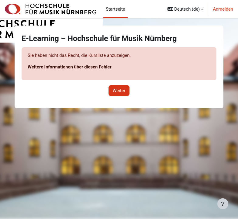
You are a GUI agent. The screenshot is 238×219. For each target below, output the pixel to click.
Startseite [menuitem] (115, 9)
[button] (186, 9)
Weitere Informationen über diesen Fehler (70, 67)
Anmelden (223, 9)
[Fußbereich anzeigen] (222, 203)
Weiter (118, 90)
